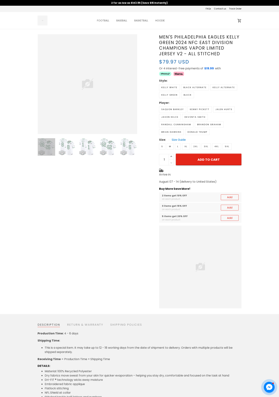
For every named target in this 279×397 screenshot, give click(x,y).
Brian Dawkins (171, 132)
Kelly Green (169, 94)
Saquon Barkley (172, 109)
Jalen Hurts (223, 109)
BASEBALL (121, 20)
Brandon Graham (209, 124)
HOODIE (160, 20)
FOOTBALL (103, 20)
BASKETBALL (141, 20)
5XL (227, 146)
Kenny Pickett (199, 109)
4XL (216, 146)
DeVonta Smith (195, 117)
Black (188, 94)
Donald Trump (197, 132)
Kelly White (169, 87)
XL (186, 146)
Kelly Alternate (224, 87)
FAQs (208, 8)
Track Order (235, 8)
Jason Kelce (169, 117)
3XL (206, 146)
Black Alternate (195, 87)
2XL (195, 146)
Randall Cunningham (176, 124)
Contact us (220, 8)
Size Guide (179, 140)
